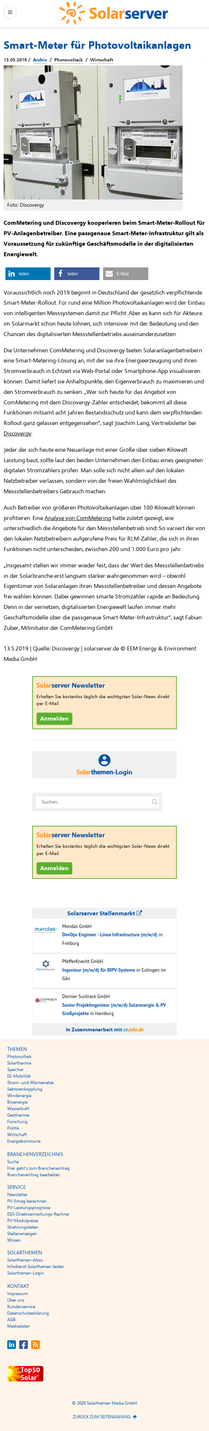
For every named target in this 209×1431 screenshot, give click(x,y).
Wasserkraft (18, 1109)
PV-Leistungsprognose (28, 1208)
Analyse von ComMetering (77, 518)
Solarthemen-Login (25, 1273)
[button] (28, 273)
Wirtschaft (101, 60)
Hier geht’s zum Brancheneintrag (38, 1168)
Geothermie (18, 1115)
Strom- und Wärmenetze (30, 1083)
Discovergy (17, 433)
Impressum (17, 1294)
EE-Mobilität (19, 1076)
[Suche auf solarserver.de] (154, 802)
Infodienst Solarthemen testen (35, 1266)
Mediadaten (18, 1326)
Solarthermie (19, 1063)
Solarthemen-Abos (25, 1260)
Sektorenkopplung (24, 1089)
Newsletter (17, 1195)
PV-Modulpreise (22, 1221)
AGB (11, 1320)
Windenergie (19, 1096)
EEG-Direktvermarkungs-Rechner (38, 1214)
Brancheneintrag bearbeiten (33, 1175)
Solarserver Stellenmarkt (104, 914)
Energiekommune (23, 1141)
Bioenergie (17, 1102)
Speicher (15, 1070)
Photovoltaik (68, 60)
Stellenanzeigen (22, 1234)
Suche (13, 1162)
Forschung (17, 1122)
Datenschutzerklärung (28, 1313)
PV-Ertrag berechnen (27, 1201)
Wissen (14, 1240)
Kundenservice (21, 1307)
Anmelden (54, 719)
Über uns (15, 1300)
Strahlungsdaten (22, 1227)
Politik (13, 1128)
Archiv (40, 60)
